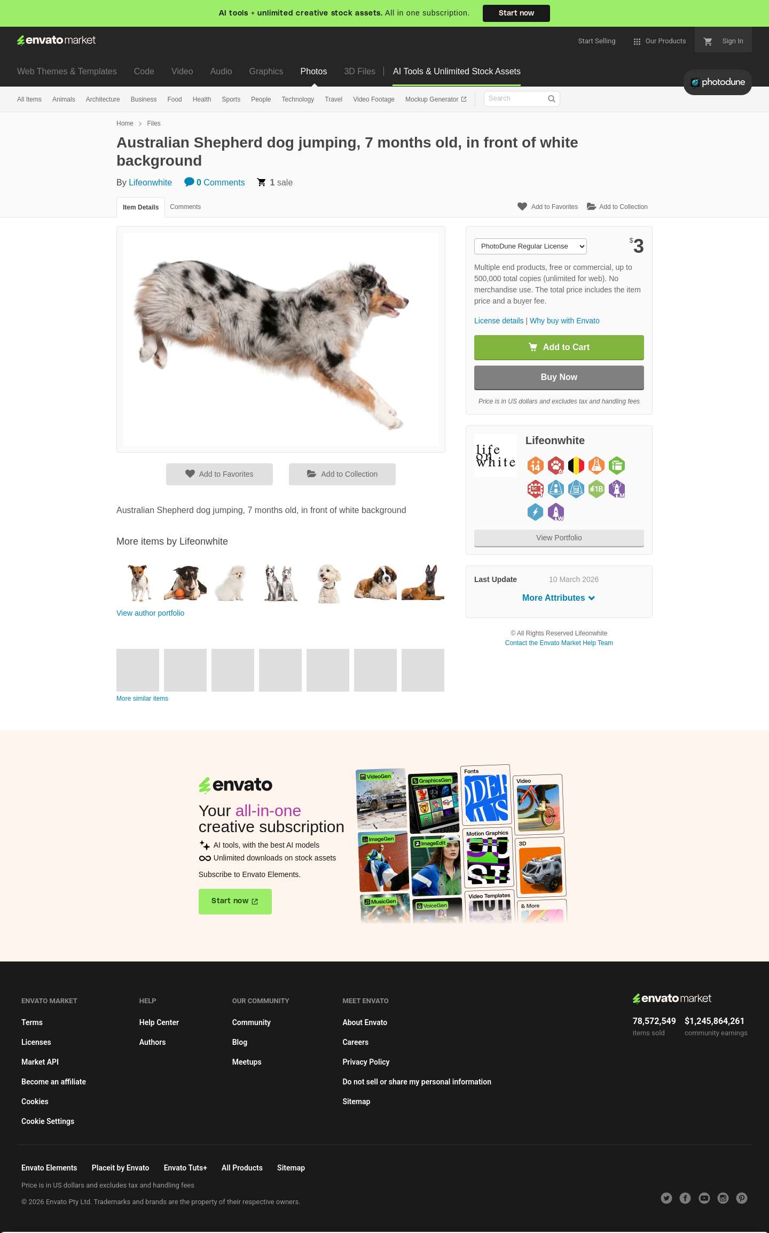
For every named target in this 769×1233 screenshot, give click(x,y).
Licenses (36, 1042)
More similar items (142, 698)
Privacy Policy (365, 1062)
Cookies (35, 1101)
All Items (29, 99)
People (261, 99)
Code (144, 71)
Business (144, 99)
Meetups (247, 1062)
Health (202, 99)
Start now (516, 13)
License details (499, 320)
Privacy (192, 1219)
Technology (298, 99)
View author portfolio (150, 613)
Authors (152, 1042)
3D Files (359, 71)
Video (182, 71)
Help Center (159, 1022)
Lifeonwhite (150, 182)
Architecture (103, 99)
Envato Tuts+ (185, 1168)
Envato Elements (49, 1168)
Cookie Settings (47, 1121)
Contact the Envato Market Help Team (559, 643)
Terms (32, 1022)
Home (125, 123)
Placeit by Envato (121, 1168)
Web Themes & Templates (67, 71)
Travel (333, 99)
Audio (221, 71)
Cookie (144, 1219)
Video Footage (374, 99)
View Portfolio (559, 537)
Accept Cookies (524, 1203)
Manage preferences (680, 1203)
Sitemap (356, 1101)
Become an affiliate (53, 1081)
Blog (239, 1042)
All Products (242, 1168)
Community (251, 1022)
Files (153, 123)
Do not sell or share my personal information (416, 1081)
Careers (355, 1042)
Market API (40, 1062)
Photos (314, 71)
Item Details (141, 207)
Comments (214, 182)
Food (174, 99)
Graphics (266, 71)
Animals (63, 99)
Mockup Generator (432, 99)
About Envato (364, 1022)
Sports (231, 99)
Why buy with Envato (565, 320)
